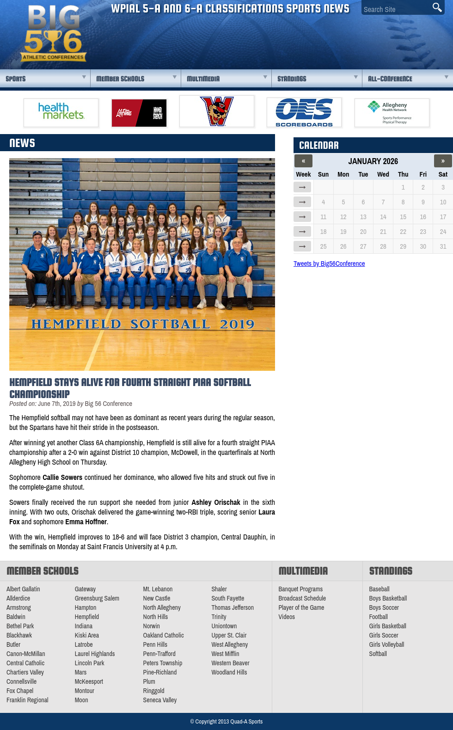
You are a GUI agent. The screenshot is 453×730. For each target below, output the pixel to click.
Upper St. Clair (228, 635)
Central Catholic (25, 663)
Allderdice (18, 598)
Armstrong (18, 607)
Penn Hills (155, 644)
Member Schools (120, 79)
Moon (81, 700)
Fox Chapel (19, 691)
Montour (84, 691)
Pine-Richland (160, 672)
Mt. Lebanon (158, 589)
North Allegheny (162, 607)
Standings (291, 79)
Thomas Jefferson (232, 607)
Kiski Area (87, 635)
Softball (378, 654)
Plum (149, 681)
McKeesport (89, 681)
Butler (13, 644)
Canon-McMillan (25, 654)
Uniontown (224, 626)
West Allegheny (229, 644)
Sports (15, 79)
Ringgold (154, 691)
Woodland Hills (229, 672)
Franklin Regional (27, 700)
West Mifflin (225, 654)
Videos (287, 617)
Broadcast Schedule (302, 598)
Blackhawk (19, 635)
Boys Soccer (384, 607)
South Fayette (227, 598)
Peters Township (163, 663)
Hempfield (87, 617)
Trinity (218, 617)
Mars (81, 672)
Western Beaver (230, 663)
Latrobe (84, 644)
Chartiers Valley (25, 672)
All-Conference (390, 79)
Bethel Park (20, 626)
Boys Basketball (388, 598)
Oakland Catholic (163, 635)
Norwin (151, 626)
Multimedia (203, 79)
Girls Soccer (383, 635)
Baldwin (15, 617)
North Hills (155, 617)
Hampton (86, 607)
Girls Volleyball (386, 644)
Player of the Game (301, 607)
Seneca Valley (160, 700)
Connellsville (21, 681)
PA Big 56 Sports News (53, 33)
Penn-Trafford (159, 654)
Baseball (379, 589)
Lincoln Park (89, 663)
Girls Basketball (387, 626)
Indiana (83, 626)
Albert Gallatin (23, 589)
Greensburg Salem (97, 598)
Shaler (218, 589)
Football (378, 617)
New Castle (157, 598)
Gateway (85, 589)
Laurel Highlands (95, 654)
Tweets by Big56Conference (329, 263)
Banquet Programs (301, 589)
